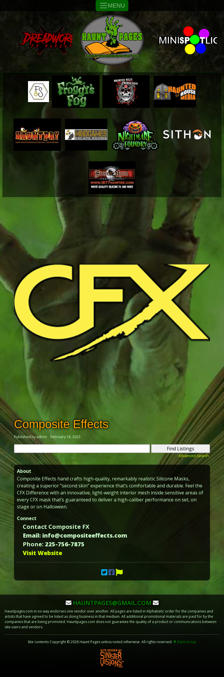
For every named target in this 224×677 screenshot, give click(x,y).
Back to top (184, 641)
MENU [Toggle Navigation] (112, 5)
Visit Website (42, 553)
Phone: (33, 544)
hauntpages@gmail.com (112, 603)
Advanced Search (193, 455)
